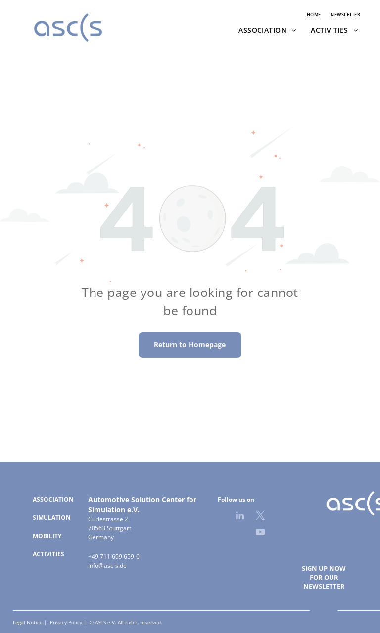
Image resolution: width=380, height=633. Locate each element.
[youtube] (261, 533)
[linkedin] (240, 517)
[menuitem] (314, 14)
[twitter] (261, 517)
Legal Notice (28, 622)
